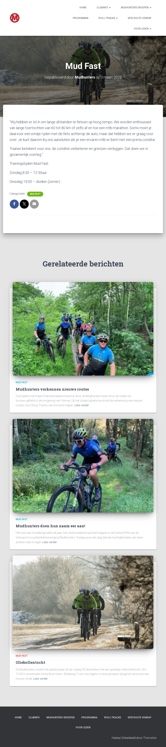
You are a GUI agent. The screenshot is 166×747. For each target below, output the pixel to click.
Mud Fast (35, 194)
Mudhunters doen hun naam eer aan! (50, 525)
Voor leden (142, 28)
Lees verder (81, 405)
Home (83, 7)
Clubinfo (104, 7)
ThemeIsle (149, 737)
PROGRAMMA (80, 18)
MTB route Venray (139, 18)
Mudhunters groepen (136, 7)
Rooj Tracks (108, 18)
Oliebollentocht (30, 662)
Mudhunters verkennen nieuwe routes (52, 389)
